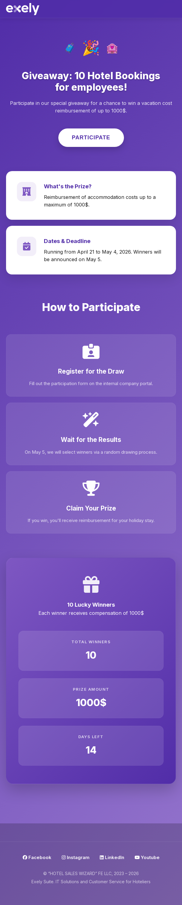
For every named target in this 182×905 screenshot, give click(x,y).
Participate (91, 138)
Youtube (147, 857)
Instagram (75, 857)
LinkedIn (112, 857)
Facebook (37, 857)
